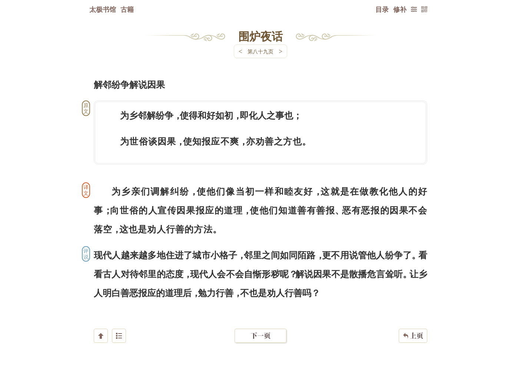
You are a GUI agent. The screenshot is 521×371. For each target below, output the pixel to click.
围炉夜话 (260, 36)
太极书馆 (102, 9)
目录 (382, 9)
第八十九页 (260, 51)
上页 (413, 327)
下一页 (260, 326)
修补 (399, 9)
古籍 (127, 9)
